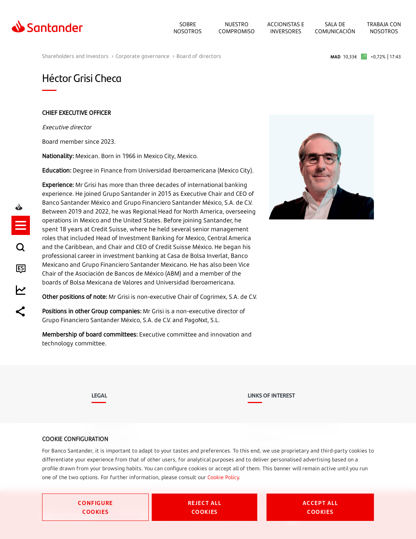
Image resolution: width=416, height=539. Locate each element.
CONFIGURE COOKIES (95, 507)
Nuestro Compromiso (237, 28)
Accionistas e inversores (285, 28)
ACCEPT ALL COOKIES (320, 507)
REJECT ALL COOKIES (204, 507)
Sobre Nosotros (187, 28)
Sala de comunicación (335, 28)
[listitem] (21, 237)
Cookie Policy (223, 477)
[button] (21, 237)
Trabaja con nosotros (384, 28)
